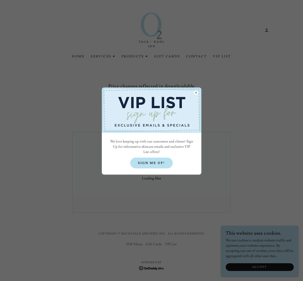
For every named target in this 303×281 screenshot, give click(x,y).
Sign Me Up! (151, 163)
